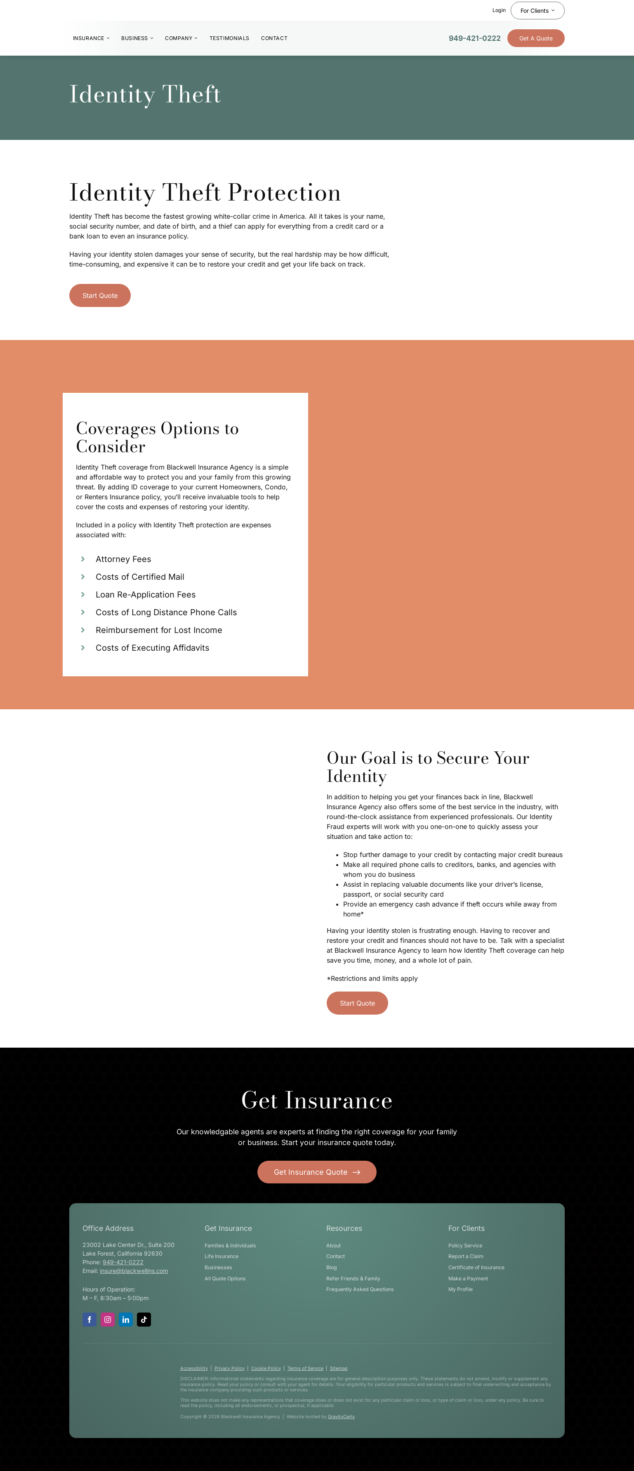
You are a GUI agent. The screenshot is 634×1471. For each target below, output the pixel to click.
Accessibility (194, 1368)
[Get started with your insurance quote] (317, 1172)
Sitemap (339, 1368)
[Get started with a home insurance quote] (100, 295)
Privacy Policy (229, 1368)
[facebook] (89, 1320)
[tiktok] (144, 1320)
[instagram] (108, 1320)
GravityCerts (341, 1416)
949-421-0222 (475, 38)
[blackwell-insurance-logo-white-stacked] (117, 1363)
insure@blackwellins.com (134, 1270)
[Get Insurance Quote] (536, 38)
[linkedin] (126, 1320)
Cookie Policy (266, 1368)
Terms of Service (305, 1368)
